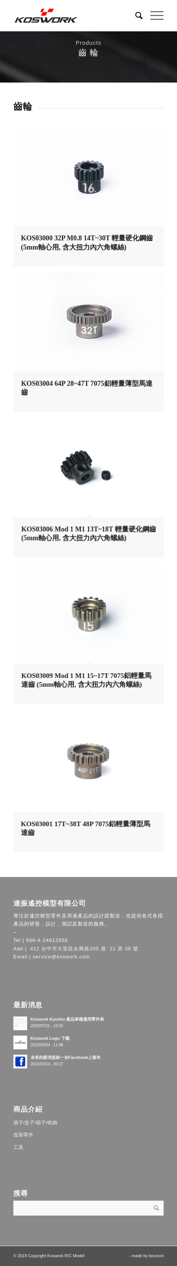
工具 (18, 1147)
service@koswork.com (61, 957)
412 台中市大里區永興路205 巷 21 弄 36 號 (83, 949)
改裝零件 (23, 1135)
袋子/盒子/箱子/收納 (35, 1122)
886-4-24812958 (47, 940)
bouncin (156, 1255)
